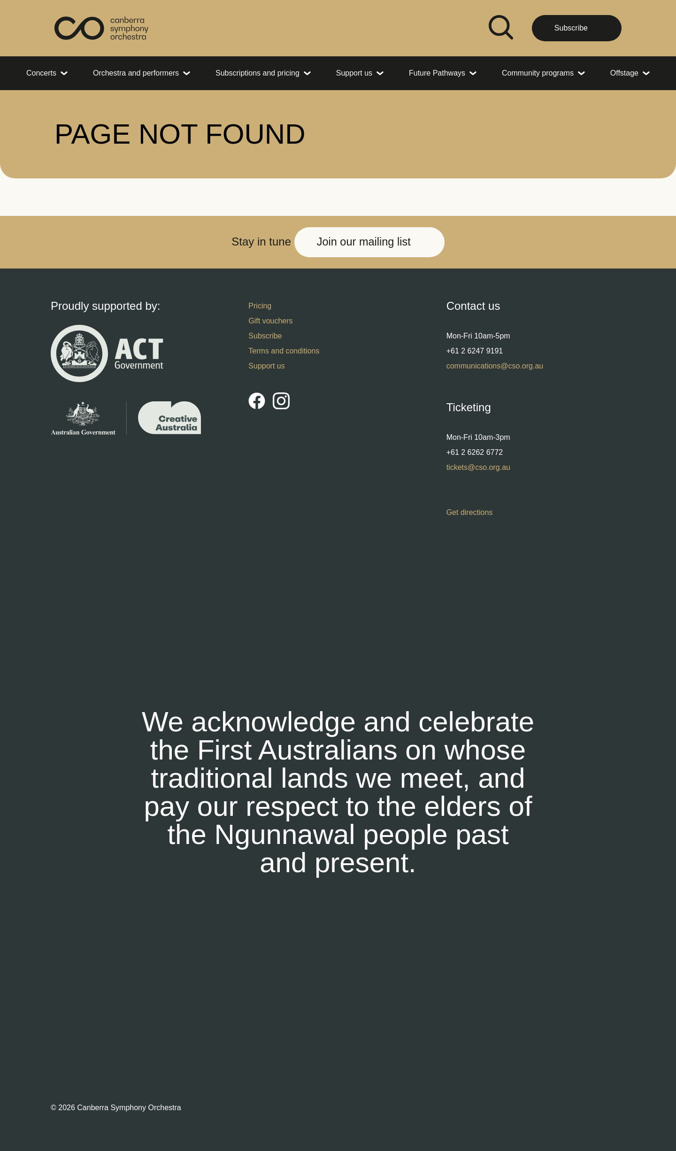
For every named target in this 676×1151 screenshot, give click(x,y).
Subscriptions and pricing (257, 73)
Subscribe (571, 28)
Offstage (624, 73)
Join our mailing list (364, 242)
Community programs (538, 73)
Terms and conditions (283, 351)
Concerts (41, 73)
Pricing (259, 306)
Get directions (469, 512)
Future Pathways (437, 73)
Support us (354, 73)
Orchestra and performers (136, 73)
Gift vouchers (270, 321)
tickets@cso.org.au (478, 467)
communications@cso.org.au (495, 366)
